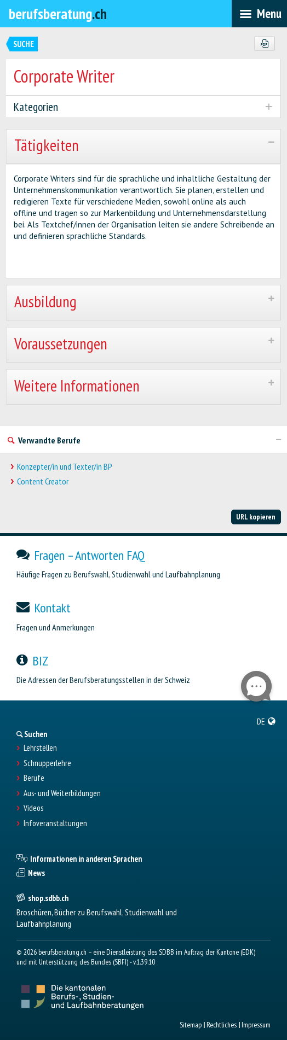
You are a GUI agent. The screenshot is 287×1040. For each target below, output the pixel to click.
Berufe (34, 778)
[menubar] (259, 13)
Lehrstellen (40, 748)
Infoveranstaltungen (55, 823)
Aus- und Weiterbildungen (62, 793)
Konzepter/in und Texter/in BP (64, 466)
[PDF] (264, 44)
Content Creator (42, 481)
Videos (33, 808)
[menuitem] (266, 721)
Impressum (256, 1025)
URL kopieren (255, 517)
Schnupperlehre (47, 763)
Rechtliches (221, 1025)
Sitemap (191, 1025)
